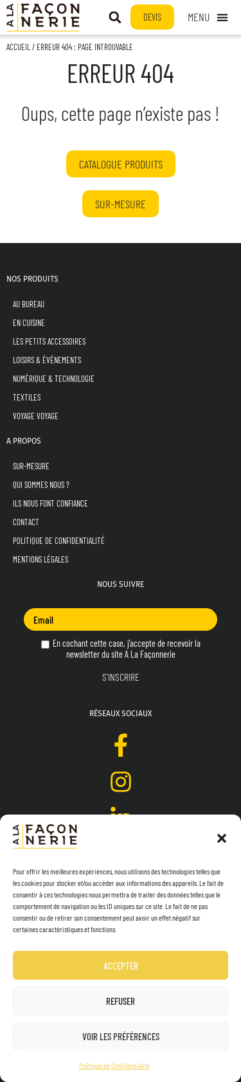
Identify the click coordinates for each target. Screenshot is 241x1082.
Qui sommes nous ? (41, 485)
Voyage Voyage (35, 416)
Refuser (120, 1001)
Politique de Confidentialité (114, 1065)
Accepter (120, 965)
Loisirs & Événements (47, 360)
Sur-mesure (31, 466)
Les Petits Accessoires (49, 341)
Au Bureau (28, 304)
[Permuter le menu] (207, 17)
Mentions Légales (40, 559)
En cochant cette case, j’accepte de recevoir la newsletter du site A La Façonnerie (121, 649)
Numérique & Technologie (53, 379)
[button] (221, 838)
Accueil (18, 47)
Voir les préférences (120, 1036)
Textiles (26, 397)
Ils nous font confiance (50, 503)
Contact (26, 522)
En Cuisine (29, 323)
